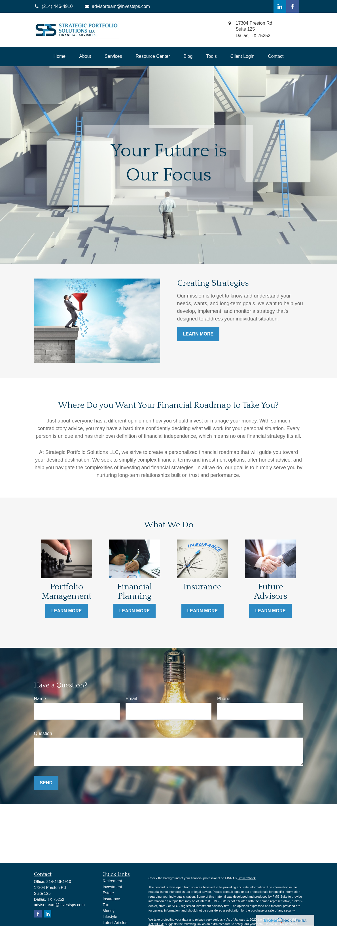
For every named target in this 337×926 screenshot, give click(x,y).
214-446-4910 (58, 881)
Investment (112, 887)
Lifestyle (110, 916)
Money (109, 910)
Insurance (111, 899)
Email (131, 698)
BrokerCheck (247, 878)
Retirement (112, 881)
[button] (60, 56)
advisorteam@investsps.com (117, 6)
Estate (108, 893)
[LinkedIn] (280, 6)
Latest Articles (115, 922)
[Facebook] (292, 6)
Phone (223, 698)
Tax (106, 904)
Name (40, 698)
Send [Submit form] (46, 782)
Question (43, 733)
